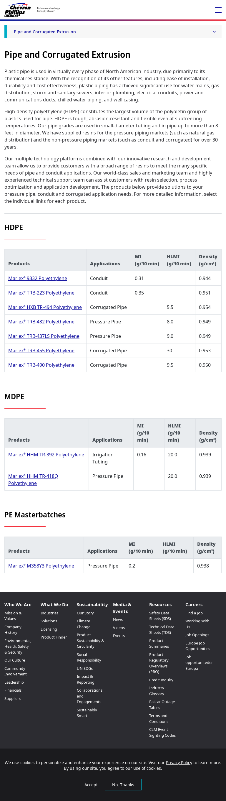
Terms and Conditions (158, 718)
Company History (12, 629)
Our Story (85, 613)
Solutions (49, 621)
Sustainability (92, 604)
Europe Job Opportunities (197, 646)
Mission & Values (13, 615)
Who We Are (17, 604)
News (118, 619)
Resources (160, 604)
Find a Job (194, 613)
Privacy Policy (179, 762)
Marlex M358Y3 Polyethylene (41, 565)
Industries (49, 613)
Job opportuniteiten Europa (199, 662)
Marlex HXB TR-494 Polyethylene (45, 307)
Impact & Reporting (85, 679)
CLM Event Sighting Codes (162, 732)
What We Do (54, 604)
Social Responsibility (89, 657)
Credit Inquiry (161, 679)
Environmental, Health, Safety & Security (17, 646)
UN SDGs (85, 668)
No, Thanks (123, 784)
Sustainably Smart (87, 712)
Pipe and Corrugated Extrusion (45, 31)
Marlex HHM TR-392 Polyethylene (46, 454)
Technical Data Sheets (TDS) (161, 629)
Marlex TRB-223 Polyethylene (41, 293)
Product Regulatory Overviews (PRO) (159, 663)
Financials (12, 690)
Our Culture (14, 660)
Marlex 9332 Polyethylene (37, 278)
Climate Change (83, 623)
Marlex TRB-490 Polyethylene (41, 365)
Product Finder (54, 637)
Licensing (49, 629)
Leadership (14, 682)
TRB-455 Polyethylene (50, 350)
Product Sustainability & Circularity (90, 640)
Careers (193, 604)
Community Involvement (15, 671)
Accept (91, 784)
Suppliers (12, 698)
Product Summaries (159, 643)
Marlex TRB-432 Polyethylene (41, 321)
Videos (119, 627)
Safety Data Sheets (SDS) (160, 615)
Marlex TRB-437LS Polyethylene (43, 336)
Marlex (17, 350)
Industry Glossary (156, 690)
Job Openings (197, 634)
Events (119, 635)
